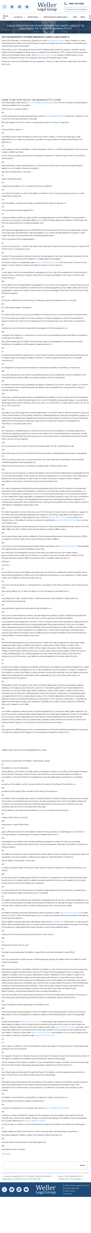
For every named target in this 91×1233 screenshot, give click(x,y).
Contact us (67, 1194)
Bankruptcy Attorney (44, 55)
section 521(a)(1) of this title (47, 262)
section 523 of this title (31, 1022)
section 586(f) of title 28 (56, 1108)
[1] (34, 648)
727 (29, 103)
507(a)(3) (50, 116)
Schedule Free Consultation (77, 9)
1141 (33, 103)
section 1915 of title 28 (58, 517)
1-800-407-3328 (76, 3)
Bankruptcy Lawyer (55, 40)
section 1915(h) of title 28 (66, 520)
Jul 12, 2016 (6, 1154)
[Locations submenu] (24, 16)
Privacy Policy (69, 1191)
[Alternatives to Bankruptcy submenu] (69, 16)
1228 (55, 922)
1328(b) (55, 103)
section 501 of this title (41, 1032)
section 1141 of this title (70, 913)
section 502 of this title (65, 1027)
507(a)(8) (60, 116)
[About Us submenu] (10, 16)
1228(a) (38, 103)
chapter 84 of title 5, (69, 546)
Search (82, 1165)
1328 (61, 922)
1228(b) (45, 103)
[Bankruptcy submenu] (40, 16)
